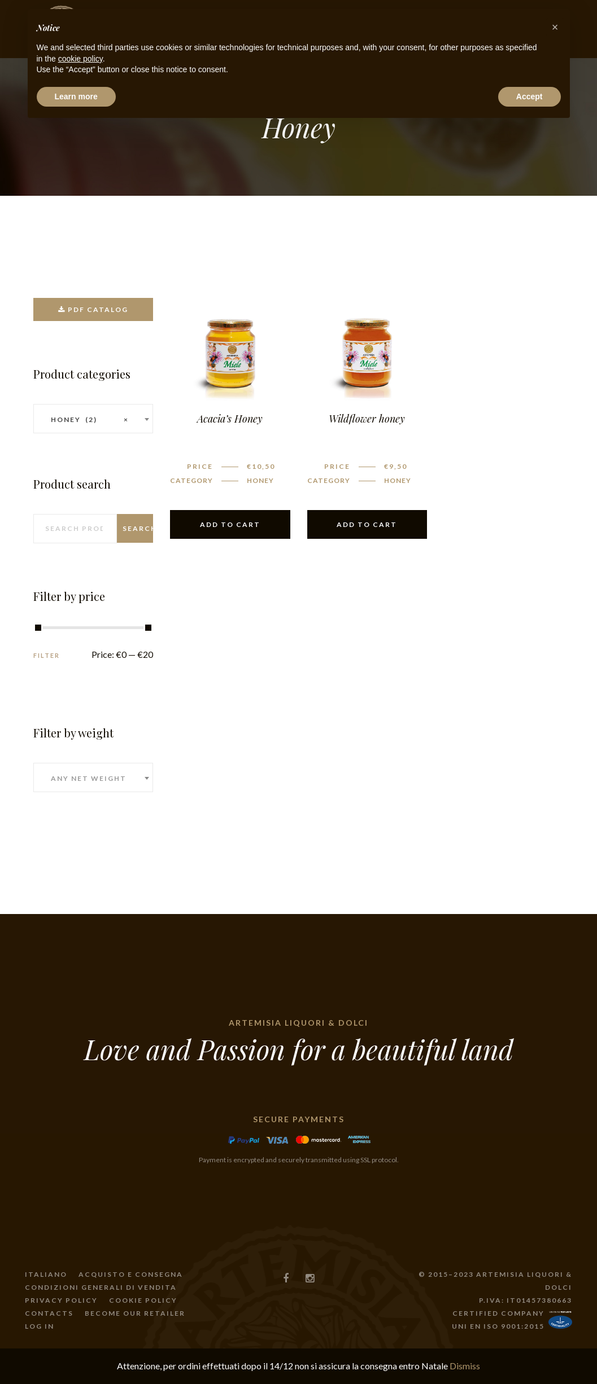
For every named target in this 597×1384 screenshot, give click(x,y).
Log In (39, 1326)
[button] (555, 27)
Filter (46, 655)
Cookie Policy (143, 1300)
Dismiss (465, 1365)
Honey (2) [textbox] (90, 420)
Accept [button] (529, 96)
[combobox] (93, 418)
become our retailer (135, 1313)
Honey (260, 480)
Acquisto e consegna (131, 1274)
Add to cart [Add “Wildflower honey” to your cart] (367, 524)
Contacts (49, 1313)
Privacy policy (61, 1300)
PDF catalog (93, 309)
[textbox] (93, 779)
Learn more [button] (76, 96)
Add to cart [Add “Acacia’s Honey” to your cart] (230, 524)
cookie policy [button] (80, 58)
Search (138, 528)
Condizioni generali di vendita (101, 1287)
